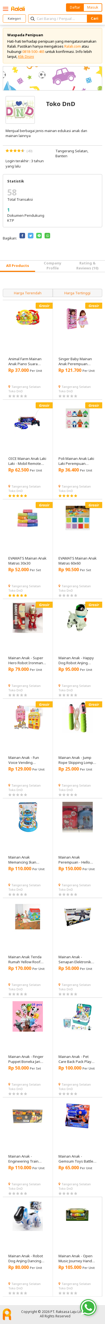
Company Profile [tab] (52, 266)
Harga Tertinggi (77, 292)
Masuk (92, 7)
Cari (94, 18)
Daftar (75, 7)
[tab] (17, 266)
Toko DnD (15, 391)
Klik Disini (26, 56)
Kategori (14, 18)
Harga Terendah (27, 292)
